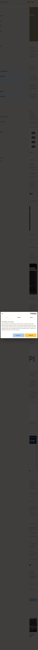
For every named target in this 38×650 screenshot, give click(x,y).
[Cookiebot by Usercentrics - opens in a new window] (31, 314)
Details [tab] (19, 317)
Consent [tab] (7, 317)
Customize (19, 335)
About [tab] (31, 317)
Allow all (31, 335)
